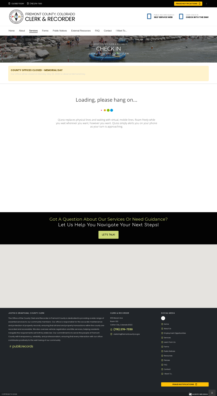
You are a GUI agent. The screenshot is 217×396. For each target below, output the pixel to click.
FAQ (97, 30)
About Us (166, 328)
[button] (181, 17)
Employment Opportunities (174, 333)
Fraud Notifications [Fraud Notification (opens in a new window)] (184, 384)
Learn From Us (169, 342)
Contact (107, 30)
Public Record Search (164, 15)
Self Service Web (163, 17)
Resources (167, 355)
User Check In (192, 15)
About (22, 30)
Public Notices (60, 30)
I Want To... (121, 30)
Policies (166, 360)
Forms (45, 30)
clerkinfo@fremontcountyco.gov (128, 334)
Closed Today (16, 3)
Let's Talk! (108, 234)
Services (33, 30)
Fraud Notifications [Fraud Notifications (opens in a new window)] (188, 3)
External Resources (81, 30)
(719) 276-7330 (34, 3)
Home (11, 30)
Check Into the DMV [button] (197, 17)
